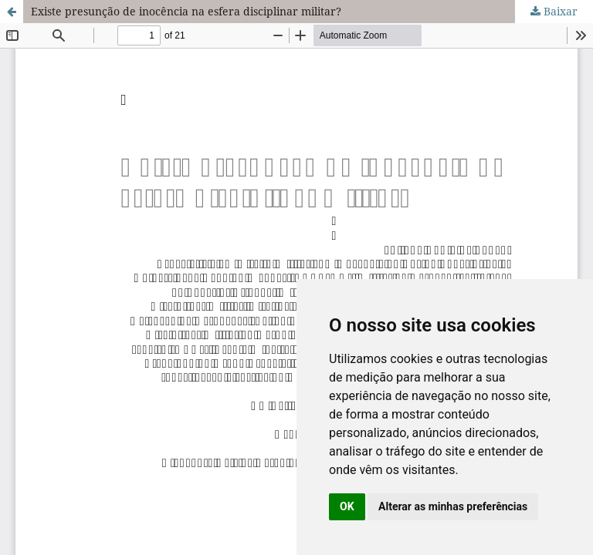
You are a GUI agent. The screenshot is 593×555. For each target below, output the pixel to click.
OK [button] (347, 506)
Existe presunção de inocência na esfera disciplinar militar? (186, 11)
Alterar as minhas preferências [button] (452, 506)
